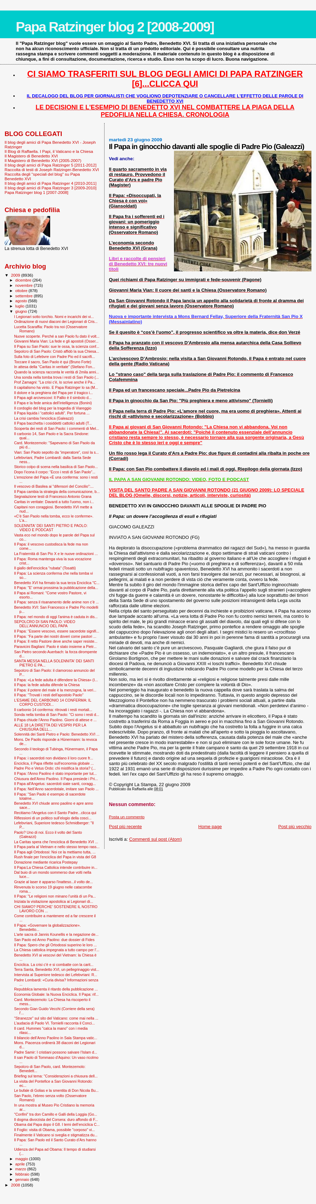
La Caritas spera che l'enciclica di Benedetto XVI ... (56, 842)
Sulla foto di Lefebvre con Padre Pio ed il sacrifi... (54, 356)
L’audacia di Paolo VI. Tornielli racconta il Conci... (54, 1023)
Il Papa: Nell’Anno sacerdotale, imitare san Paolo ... (56, 789)
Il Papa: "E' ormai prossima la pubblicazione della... (56, 588)
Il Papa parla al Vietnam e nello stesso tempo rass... (57, 847)
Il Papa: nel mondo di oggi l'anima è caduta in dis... (56, 617)
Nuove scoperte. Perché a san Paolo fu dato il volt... (56, 336)
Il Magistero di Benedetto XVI (31, 156)
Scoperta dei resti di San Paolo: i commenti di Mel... (56, 428)
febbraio (23, 1174)
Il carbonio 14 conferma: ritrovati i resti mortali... (53, 710)
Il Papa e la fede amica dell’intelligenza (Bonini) (53, 403)
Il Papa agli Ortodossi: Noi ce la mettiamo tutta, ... (54, 852)
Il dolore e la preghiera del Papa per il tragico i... (53, 393)
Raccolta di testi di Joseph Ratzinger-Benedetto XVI (52, 169)
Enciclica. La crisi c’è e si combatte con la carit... (53, 964)
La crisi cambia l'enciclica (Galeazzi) (44, 418)
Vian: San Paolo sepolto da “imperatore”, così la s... (56, 452)
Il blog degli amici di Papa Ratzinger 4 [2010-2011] (50, 183)
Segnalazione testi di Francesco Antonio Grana (53, 496)
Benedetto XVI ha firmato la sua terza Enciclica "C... (57, 583)
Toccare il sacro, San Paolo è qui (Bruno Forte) (52, 362)
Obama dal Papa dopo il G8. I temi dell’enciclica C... (57, 1124)
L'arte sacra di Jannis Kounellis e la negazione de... (56, 934)
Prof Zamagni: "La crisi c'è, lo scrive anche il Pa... (54, 382)
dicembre (24, 280)
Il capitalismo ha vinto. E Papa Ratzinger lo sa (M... (56, 387)
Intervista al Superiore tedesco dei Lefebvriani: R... (55, 975)
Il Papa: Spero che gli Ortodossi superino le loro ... (55, 945)
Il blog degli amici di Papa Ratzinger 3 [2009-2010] (50, 187)
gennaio (23, 1179)
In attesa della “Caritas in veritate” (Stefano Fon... (54, 367)
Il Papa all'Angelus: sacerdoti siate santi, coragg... (55, 784)
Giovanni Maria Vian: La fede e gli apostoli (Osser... (56, 341)
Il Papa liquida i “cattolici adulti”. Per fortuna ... (51, 413)
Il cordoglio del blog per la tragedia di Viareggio (52, 408)
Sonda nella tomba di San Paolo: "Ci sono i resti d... (56, 714)
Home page (210, 826)
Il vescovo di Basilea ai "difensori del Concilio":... (54, 486)
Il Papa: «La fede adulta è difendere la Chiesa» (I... (56, 680)
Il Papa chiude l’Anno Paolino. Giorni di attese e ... (55, 720)
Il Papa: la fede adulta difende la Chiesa (47, 685)
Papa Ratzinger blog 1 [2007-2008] (36, 192)
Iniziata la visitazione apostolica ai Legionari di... (53, 901)
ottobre (22, 291)
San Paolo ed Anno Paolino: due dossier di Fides (54, 940)
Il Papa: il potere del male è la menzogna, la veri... (55, 690)
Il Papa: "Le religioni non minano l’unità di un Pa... (55, 896)
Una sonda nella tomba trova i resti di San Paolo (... (56, 377)
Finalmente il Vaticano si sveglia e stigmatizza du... (56, 1135)
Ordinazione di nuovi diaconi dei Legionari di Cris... (56, 321)
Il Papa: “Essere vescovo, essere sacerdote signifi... (56, 631)
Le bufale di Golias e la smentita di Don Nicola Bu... (56, 1090)
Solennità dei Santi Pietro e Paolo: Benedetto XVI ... (56, 734)
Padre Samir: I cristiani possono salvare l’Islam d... (55, 1052)
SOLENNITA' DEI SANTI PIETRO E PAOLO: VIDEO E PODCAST (51, 527)
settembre (24, 296)
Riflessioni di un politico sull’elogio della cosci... (53, 818)
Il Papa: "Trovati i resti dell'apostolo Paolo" (48, 695)
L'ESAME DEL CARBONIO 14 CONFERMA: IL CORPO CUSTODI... (52, 702)
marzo (21, 1169)
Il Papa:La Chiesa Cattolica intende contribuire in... (56, 867)
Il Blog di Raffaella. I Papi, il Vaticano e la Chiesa (49, 151)
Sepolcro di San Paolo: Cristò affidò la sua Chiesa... (56, 351)
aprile (20, 1164)
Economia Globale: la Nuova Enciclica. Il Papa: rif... (56, 994)
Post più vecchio (294, 826)
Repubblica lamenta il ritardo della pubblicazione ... (56, 989)
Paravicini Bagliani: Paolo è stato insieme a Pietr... (55, 646)
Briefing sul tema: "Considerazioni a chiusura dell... (56, 1076)
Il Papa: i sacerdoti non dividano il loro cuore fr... (53, 758)
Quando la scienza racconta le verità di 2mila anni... (56, 372)
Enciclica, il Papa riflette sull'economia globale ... (54, 763)
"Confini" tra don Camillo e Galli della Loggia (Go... (55, 1114)
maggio (22, 1159)
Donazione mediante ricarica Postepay (46, 862)
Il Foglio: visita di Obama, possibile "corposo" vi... (54, 1130)
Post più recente (125, 826)
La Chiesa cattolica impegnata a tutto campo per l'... (56, 950)
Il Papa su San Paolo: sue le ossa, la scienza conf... (56, 346)
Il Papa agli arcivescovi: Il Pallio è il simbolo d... (53, 397)
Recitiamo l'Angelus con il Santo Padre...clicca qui (55, 813)
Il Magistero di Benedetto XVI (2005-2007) (43, 160)
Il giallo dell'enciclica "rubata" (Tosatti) (45, 568)
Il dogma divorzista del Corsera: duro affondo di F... (56, 1119)
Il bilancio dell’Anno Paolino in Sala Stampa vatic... (55, 1038)
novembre (24, 285)
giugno (21, 311)
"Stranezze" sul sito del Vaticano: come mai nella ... (56, 1018)
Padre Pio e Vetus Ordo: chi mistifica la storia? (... (55, 768)
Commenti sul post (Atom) (155, 839)
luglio (20, 306)
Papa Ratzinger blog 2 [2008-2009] (115, 26)
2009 (16, 275)
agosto (21, 301)
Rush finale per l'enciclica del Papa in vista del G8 (55, 857)
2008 (16, 1185)
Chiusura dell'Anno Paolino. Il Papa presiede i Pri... (56, 779)
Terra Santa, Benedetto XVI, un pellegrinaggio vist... (56, 969)
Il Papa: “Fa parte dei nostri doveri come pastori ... (55, 636)
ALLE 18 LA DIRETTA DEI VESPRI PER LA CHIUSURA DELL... (50, 727)
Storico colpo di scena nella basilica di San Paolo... (56, 467)
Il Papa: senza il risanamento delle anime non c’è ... (56, 602)
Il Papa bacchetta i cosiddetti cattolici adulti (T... (53, 423)
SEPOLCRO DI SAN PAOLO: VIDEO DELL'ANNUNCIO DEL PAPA (44, 624)
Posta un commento (127, 817)
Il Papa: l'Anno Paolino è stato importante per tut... (55, 773)
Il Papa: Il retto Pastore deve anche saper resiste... (56, 641)
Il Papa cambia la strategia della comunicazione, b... (57, 491)
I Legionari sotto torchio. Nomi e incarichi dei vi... (54, 316)
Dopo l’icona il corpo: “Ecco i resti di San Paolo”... (54, 472)
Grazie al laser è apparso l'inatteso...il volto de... (53, 882)
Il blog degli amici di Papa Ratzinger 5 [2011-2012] (50, 165)
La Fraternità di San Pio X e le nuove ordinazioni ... (56, 554)
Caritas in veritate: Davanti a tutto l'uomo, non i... (54, 502)
